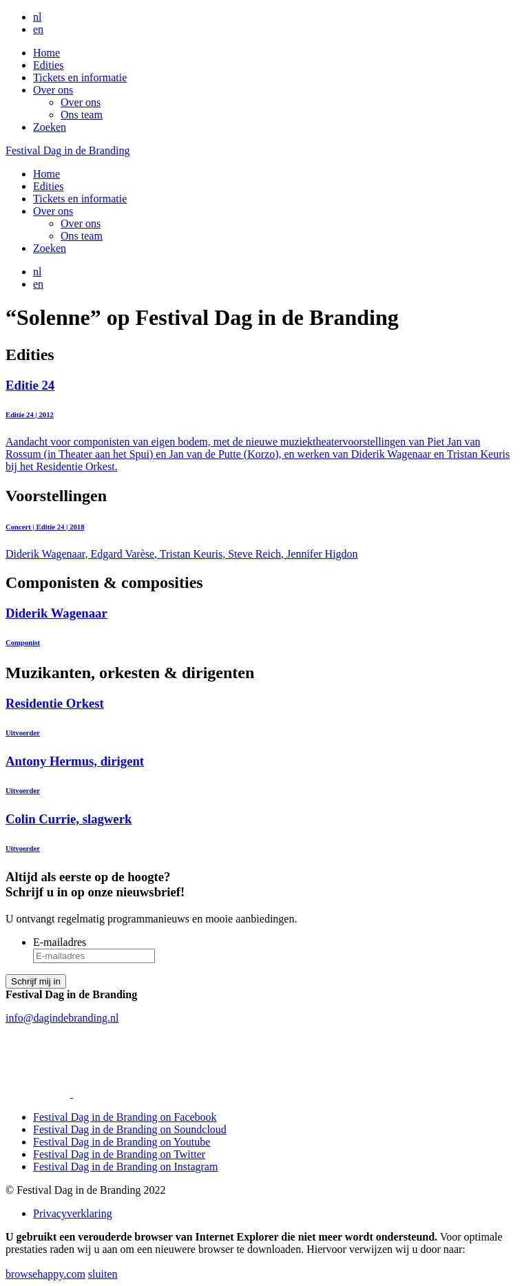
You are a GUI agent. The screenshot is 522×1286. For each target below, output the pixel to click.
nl (37, 17)
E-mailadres (59, 942)
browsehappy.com (45, 1274)
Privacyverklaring (72, 1213)
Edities (48, 65)
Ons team (82, 114)
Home (46, 53)
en (38, 29)
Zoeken (49, 127)
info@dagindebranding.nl (62, 1018)
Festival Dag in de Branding (67, 150)
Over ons (53, 90)
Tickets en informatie (80, 77)
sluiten (103, 1274)
